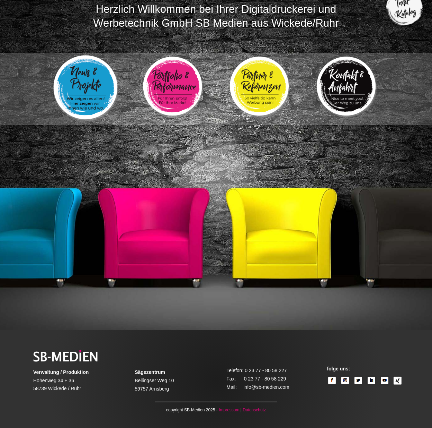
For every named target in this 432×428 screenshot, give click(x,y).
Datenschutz (254, 410)
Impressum (229, 410)
